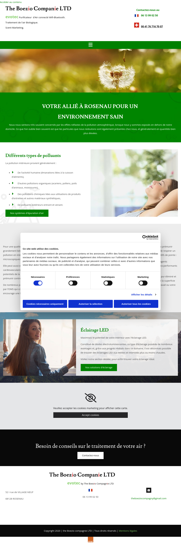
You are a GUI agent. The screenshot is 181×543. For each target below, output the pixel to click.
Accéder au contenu (11, 2)
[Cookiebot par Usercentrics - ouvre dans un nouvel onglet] (144, 237)
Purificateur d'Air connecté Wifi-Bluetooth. (35, 17)
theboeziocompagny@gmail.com (148, 498)
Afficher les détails (141, 294)
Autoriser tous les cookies (136, 304)
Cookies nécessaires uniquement (45, 304)
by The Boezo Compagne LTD (90, 483)
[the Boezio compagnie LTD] (38, 10)
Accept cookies (90, 415)
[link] (90, 398)
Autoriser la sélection (90, 304)
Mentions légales (128, 530)
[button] (26, 213)
